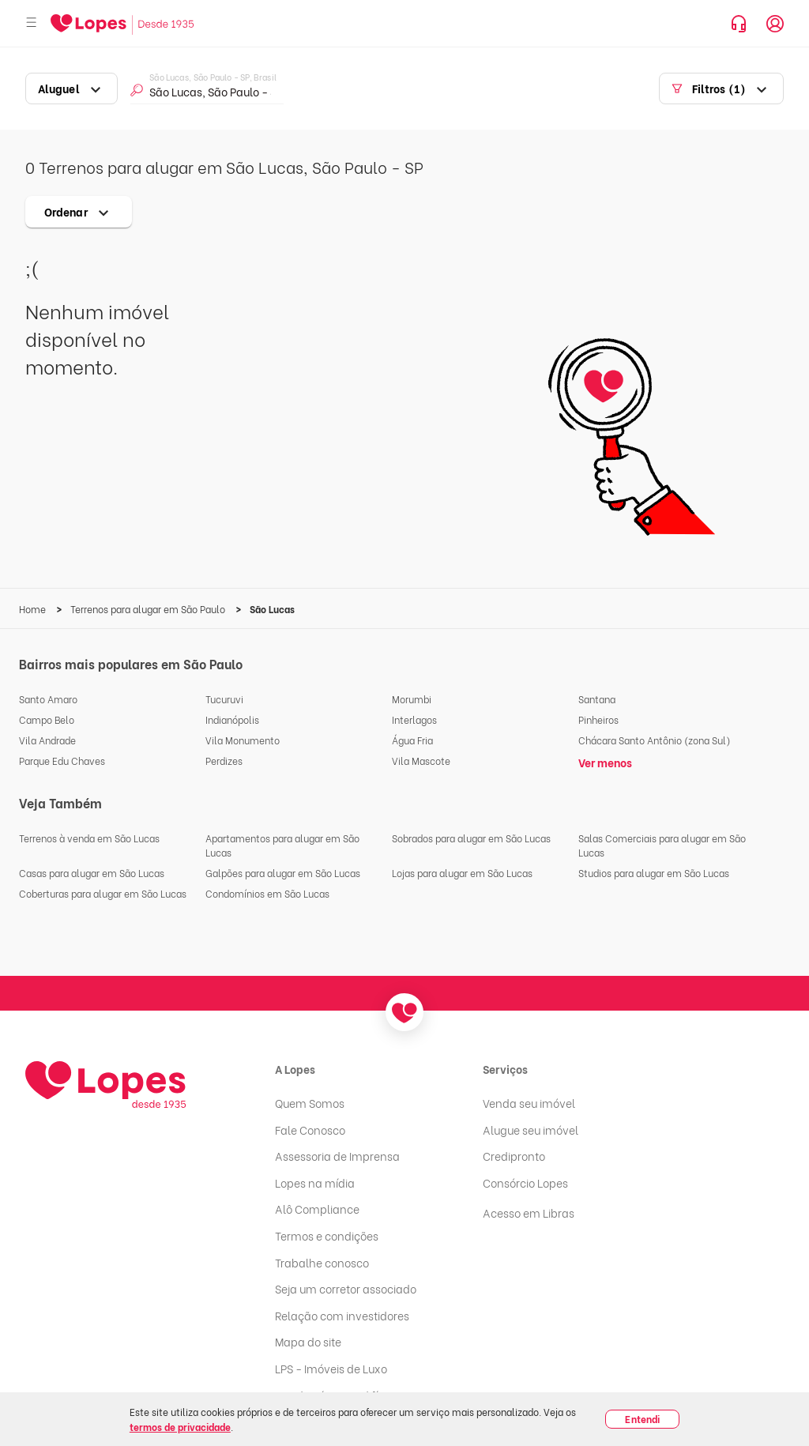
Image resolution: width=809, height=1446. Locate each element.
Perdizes (224, 760)
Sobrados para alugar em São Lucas (471, 838)
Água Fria (412, 740)
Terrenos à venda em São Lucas (89, 838)
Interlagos (414, 719)
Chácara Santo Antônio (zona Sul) (654, 740)
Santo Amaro (48, 699)
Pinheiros (598, 719)
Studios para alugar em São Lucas (653, 872)
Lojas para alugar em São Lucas (462, 872)
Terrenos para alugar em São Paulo (149, 609)
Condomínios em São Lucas (267, 893)
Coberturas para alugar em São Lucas (102, 893)
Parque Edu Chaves (62, 760)
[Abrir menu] (31, 23)
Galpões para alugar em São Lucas (282, 872)
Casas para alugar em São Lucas (91, 872)
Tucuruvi (224, 699)
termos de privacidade (180, 1426)
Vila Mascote (421, 760)
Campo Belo (46, 719)
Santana (596, 699)
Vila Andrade (47, 740)
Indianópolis (232, 719)
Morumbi (411, 699)
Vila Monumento (242, 740)
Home (33, 609)
